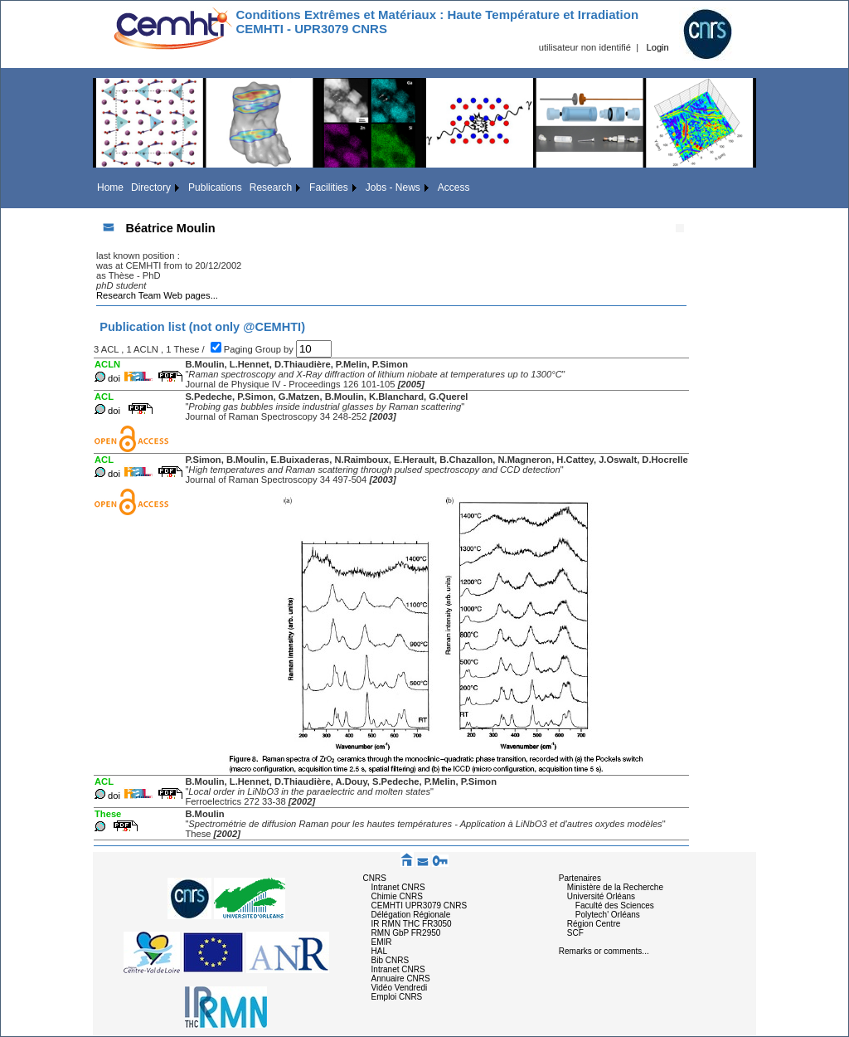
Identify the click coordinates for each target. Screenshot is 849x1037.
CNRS (374, 878)
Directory (151, 187)
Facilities (328, 187)
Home (110, 187)
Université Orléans (601, 896)
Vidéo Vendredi (399, 987)
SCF (575, 932)
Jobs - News (393, 187)
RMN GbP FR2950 (406, 932)
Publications (215, 187)
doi (114, 378)
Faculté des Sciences (614, 905)
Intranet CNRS (398, 887)
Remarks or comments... (604, 951)
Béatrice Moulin (170, 228)
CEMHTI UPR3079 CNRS (419, 905)
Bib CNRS (390, 960)
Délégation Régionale (411, 914)
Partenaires (580, 878)
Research (271, 187)
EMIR (381, 942)
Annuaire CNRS (400, 978)
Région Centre (593, 923)
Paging (239, 349)
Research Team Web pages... (157, 295)
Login (657, 47)
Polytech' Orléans (607, 914)
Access (454, 187)
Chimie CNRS (397, 896)
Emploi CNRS (397, 996)
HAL (379, 951)
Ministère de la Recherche (615, 887)
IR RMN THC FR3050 (411, 923)
